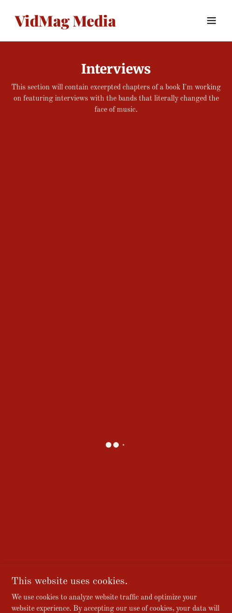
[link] (84, 24)
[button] (211, 20)
